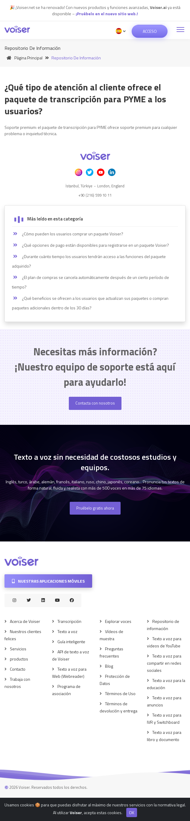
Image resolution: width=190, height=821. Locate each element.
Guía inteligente (71, 641)
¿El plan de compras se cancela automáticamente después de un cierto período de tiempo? (90, 282)
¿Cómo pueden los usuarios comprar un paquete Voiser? (67, 234)
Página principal (23, 58)
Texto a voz (67, 631)
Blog (109, 666)
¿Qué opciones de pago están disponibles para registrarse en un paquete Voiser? (90, 245)
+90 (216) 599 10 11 (95, 195)
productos (19, 659)
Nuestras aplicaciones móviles (48, 581)
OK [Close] (131, 815)
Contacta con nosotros (95, 403)
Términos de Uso (120, 693)
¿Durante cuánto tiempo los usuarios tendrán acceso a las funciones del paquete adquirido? (89, 261)
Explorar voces (118, 621)
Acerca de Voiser (25, 621)
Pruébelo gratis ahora (95, 508)
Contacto (17, 669)
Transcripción (69, 621)
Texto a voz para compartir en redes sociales (164, 663)
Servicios (18, 649)
